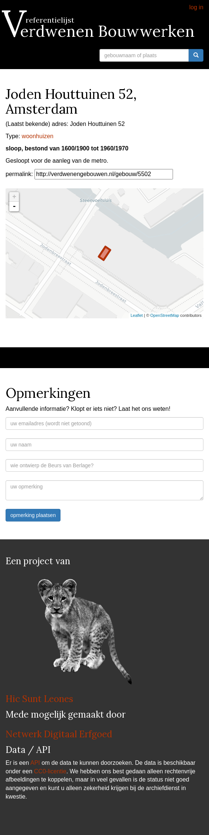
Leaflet (137, 315)
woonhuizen (37, 136)
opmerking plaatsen (33, 515)
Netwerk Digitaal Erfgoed (59, 734)
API (35, 763)
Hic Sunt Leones (39, 699)
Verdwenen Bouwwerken (100, 31)
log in (196, 7)
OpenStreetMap (164, 315)
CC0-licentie (50, 771)
